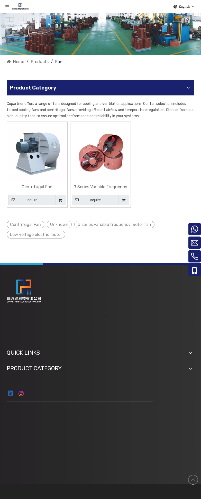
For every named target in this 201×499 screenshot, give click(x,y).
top (193, 480)
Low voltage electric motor (36, 234)
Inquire (23, 200)
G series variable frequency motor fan (114, 224)
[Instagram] (21, 394)
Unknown (59, 224)
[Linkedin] (11, 394)
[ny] (100, 34)
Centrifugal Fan (37, 186)
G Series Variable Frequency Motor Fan (100, 186)
